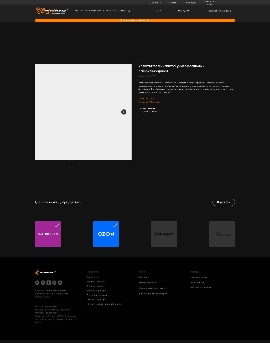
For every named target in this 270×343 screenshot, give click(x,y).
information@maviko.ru (220, 11)
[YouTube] (60, 282)
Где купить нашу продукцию (152, 288)
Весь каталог (93, 277)
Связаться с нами (198, 278)
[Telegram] (54, 282)
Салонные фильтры (96, 300)
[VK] (37, 282)
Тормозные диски (95, 286)
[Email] (43, 282)
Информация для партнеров (152, 294)
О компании (155, 3)
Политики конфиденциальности (51, 294)
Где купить (184, 10)
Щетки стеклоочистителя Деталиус (104, 304)
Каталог (156, 10)
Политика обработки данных (50, 291)
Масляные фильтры (96, 291)
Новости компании (147, 283)
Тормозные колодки (96, 282)
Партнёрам (190, 3)
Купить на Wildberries (149, 102)
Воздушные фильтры (97, 295)
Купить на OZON (146, 99)
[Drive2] (48, 282)
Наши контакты (197, 282)
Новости (173, 3)
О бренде (143, 277)
